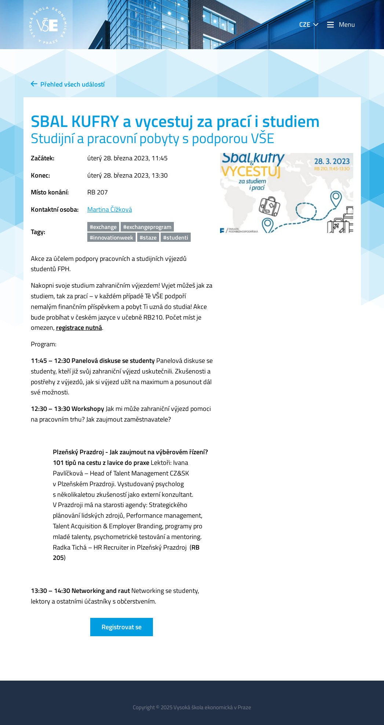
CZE (304, 24)
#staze (148, 237)
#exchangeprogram (147, 226)
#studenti (175, 237)
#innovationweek (111, 237)
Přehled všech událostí (68, 84)
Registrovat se (122, 627)
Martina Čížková (109, 209)
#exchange (103, 226)
